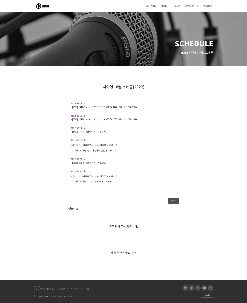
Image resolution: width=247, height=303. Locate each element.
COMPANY (151, 6)
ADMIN (207, 295)
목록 (173, 201)
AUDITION (208, 6)
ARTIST (165, 6)
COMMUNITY (191, 6)
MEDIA (177, 6)
